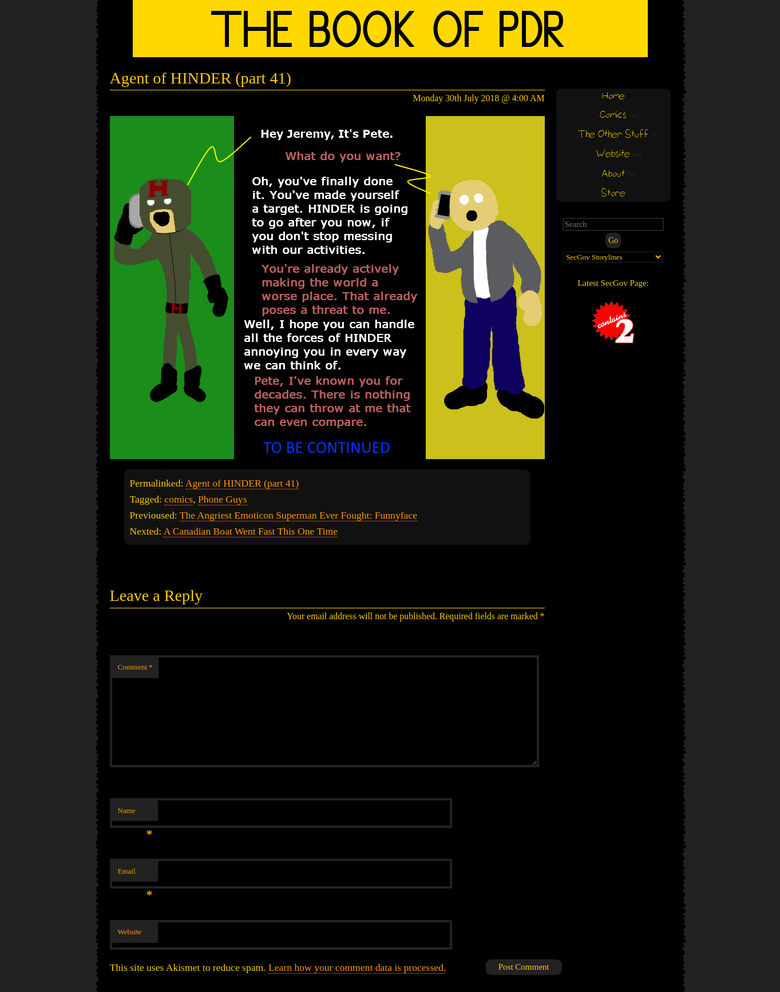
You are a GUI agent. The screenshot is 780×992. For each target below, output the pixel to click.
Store (613, 193)
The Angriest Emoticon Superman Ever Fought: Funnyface (298, 515)
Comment (135, 667)
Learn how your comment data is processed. (357, 967)
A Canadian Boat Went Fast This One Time (251, 531)
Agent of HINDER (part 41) (242, 483)
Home (613, 96)
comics (178, 499)
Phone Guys (222, 499)
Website (130, 931)
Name (135, 814)
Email (135, 874)
